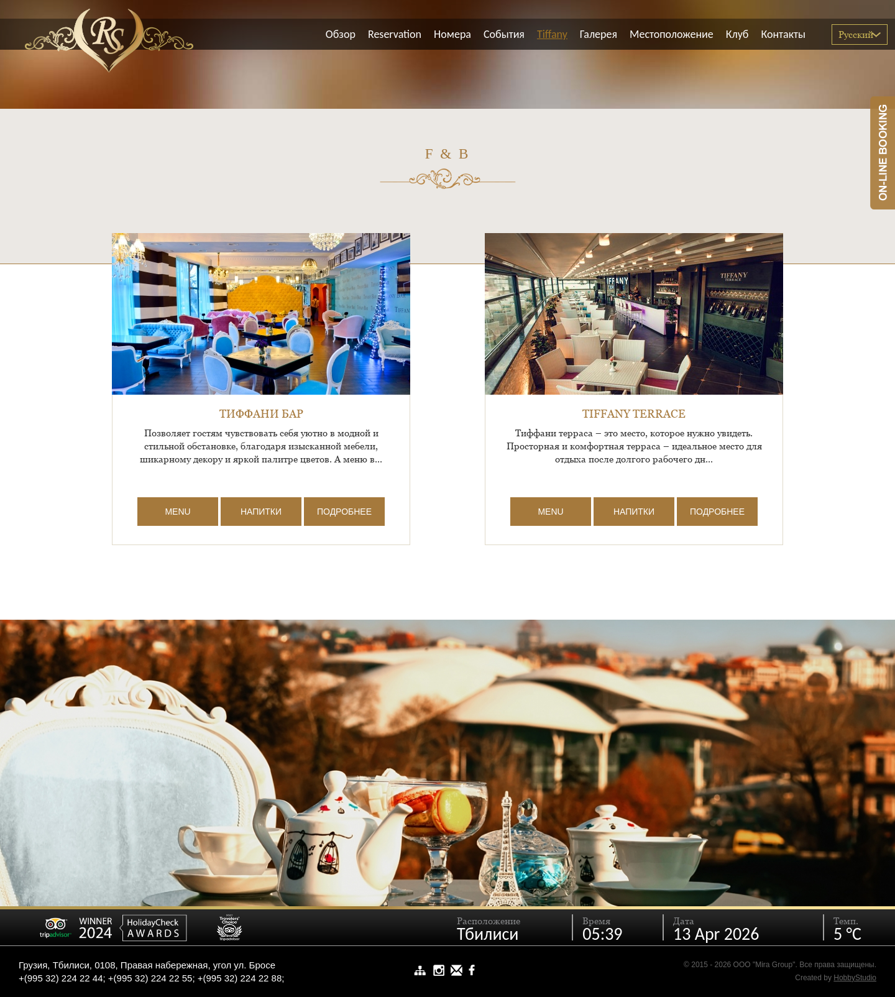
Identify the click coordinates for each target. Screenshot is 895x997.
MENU (177, 512)
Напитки (261, 512)
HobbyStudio (854, 977)
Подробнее (344, 512)
